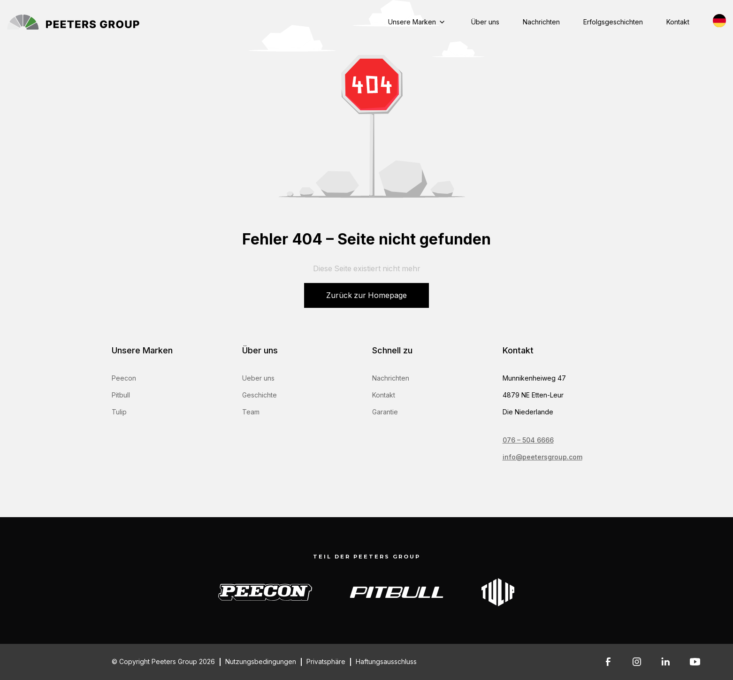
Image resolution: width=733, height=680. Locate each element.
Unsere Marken (412, 22)
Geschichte (259, 395)
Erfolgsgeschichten (613, 22)
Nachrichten (541, 22)
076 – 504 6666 (528, 440)
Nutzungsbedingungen (260, 661)
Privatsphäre (325, 661)
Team (251, 412)
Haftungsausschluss (386, 661)
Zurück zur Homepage (366, 295)
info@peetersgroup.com (542, 457)
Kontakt (677, 22)
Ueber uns (258, 378)
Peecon (124, 378)
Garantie (385, 412)
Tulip (119, 412)
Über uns (485, 22)
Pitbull (121, 395)
